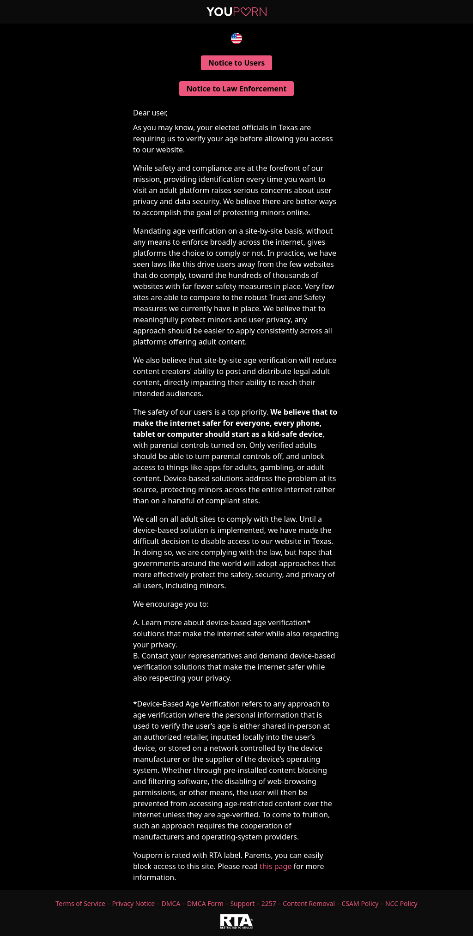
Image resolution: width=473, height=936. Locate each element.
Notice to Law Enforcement (237, 89)
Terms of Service (80, 903)
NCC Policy (401, 903)
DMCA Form (205, 903)
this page (275, 866)
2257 (268, 903)
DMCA (171, 903)
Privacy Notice (133, 903)
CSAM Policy (360, 903)
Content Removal (309, 903)
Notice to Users (236, 63)
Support (242, 903)
